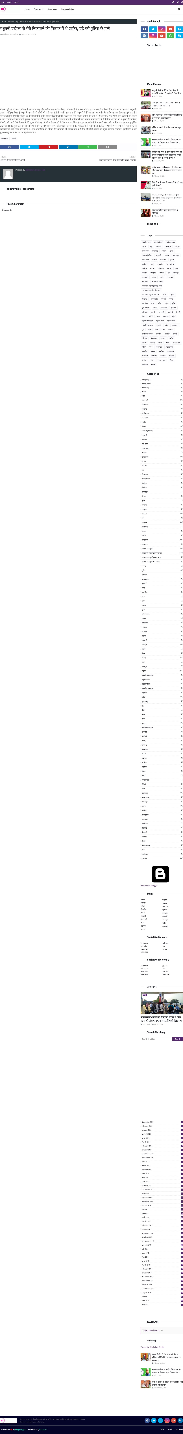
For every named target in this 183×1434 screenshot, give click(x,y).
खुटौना (172, 260)
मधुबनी (14, 138)
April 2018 (162, 1261)
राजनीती (167, 334)
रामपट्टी (175, 334)
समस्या (153, 351)
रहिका (149, 329)
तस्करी (162, 277)
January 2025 (162, 1130)
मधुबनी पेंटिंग (171, 321)
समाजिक (161, 351)
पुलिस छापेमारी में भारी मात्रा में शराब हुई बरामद (166, 129)
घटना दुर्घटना (170, 264)
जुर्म (169, 273)
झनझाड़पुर (145, 277)
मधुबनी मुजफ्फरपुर (147, 325)
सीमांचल (144, 360)
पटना (152, 303)
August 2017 (162, 1293)
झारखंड (154, 277)
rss (163, 946)
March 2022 (162, 1166)
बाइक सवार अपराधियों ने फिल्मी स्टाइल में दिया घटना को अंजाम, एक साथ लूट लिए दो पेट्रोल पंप (161, 1019)
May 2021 (162, 1178)
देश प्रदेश (144, 299)
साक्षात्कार (145, 356)
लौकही (167, 343)
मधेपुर (166, 325)
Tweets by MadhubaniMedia (152, 1347)
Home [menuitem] (27, 9)
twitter (165, 943)
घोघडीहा (152, 268)
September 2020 (162, 1190)
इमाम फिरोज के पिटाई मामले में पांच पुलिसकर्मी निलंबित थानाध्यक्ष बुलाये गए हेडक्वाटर (166, 1357)
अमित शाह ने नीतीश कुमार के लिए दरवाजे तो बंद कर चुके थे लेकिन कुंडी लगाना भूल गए (167, 170)
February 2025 (162, 1126)
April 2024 (162, 1138)
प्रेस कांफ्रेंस (164, 308)
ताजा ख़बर (145, 281)
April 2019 (162, 1217)
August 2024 (162, 1134)
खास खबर (163, 260)
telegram (144, 971)
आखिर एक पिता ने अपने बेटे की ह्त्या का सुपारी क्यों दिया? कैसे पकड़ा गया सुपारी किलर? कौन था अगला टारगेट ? (167, 155)
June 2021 (162, 1174)
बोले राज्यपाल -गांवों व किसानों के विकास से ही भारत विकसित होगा (167, 116)
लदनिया (171, 338)
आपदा (171, 251)
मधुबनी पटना (160, 321)
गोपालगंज (160, 264)
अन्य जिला (155, 251)
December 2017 (162, 1277)
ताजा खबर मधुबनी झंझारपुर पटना (152, 286)
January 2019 (162, 1229)
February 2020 (162, 1197)
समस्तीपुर (145, 351)
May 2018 (162, 1257)
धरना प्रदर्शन (154, 299)
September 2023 (162, 1154)
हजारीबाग (145, 364)
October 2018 (162, 1237)
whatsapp (144, 952)
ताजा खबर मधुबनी (157, 281)
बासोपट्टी (170, 312)
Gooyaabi (43, 1430)
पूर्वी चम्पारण (145, 308)
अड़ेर (151, 247)
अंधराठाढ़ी (159, 247)
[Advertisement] (162, 1062)
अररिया (164, 251)
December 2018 (162, 1233)
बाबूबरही (161, 312)
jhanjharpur (146, 242)
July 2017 (162, 1297)
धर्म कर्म (163, 299)
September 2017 (162, 1289)
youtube (144, 946)
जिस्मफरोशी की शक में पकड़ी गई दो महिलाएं (165, 211)
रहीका (156, 329)
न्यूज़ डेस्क (145, 303)
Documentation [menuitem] (67, 9)
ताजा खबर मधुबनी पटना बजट (151, 295)
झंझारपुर (175, 273)
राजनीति (158, 334)
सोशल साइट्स (162, 360)
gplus (164, 949)
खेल (152, 264)
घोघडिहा (144, 268)
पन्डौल (166, 303)
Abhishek (146, 1024)
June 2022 (162, 1162)
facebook (144, 943)
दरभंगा (165, 295)
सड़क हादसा (169, 347)
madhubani (158, 242)
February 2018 (162, 1269)
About (9, 2)
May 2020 (162, 1193)
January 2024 (162, 1150)
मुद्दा (143, 329)
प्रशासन (155, 308)
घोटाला (169, 268)
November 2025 (162, 1122)
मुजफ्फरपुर (175, 325)
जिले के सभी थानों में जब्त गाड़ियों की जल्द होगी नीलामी (167, 184)
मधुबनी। (158, 325)
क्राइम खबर (11, 21)
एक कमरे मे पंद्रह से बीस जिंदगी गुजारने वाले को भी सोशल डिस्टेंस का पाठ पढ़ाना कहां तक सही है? (167, 198)
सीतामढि (162, 356)
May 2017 (162, 1305)
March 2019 (162, 1221)
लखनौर (163, 338)
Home (2, 2)
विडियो (144, 347)
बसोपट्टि (153, 312)
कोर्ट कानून (176, 255)
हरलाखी (153, 364)
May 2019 (162, 1213)
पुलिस (173, 303)
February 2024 (162, 1146)
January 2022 (162, 1170)
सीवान (152, 360)
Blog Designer (20, 1430)
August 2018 (162, 1245)
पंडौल (159, 303)
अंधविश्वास (145, 251)
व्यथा (150, 347)
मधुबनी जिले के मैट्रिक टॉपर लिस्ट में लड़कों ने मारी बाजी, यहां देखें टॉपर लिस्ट (166, 92)
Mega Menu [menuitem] (52, 9)
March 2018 (162, 1265)
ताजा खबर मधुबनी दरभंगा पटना (151, 290)
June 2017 (162, 1301)
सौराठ (171, 360)
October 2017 (162, 1285)
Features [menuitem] (37, 9)
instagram (145, 949)
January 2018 (162, 1273)
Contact (16, 2)
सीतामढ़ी (171, 356)
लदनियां (144, 343)
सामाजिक (154, 356)
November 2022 (162, 1158)
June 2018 (162, 1253)
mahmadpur (170, 242)
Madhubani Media (152, 1330)
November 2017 (162, 1281)
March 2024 (162, 1142)
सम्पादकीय (170, 351)
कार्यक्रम (167, 255)
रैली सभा (144, 338)
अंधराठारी (168, 247)
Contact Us (179, 1430)
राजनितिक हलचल (147, 334)
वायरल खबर (176, 343)
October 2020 (162, 1186)
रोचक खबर (154, 338)
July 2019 (162, 1209)
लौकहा (160, 343)
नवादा (171, 299)
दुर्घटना (172, 295)
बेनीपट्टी (151, 316)
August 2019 (162, 1205)
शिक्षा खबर (159, 347)
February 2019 (162, 1225)
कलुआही (158, 255)
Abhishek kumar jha (10, 34)
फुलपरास (173, 308)
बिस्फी (178, 312)
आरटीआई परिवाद (147, 255)
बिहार (143, 316)
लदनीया (152, 343)
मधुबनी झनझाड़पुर (147, 321)
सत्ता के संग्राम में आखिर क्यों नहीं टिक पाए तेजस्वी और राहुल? (167, 1383)
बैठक (158, 316)
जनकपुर (144, 273)
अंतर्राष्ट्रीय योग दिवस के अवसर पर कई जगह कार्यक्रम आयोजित (166, 104)
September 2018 (162, 1241)
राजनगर (170, 329)
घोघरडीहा (161, 268)
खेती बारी (144, 264)
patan (144, 247)
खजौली (154, 260)
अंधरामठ (177, 247)
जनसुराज (153, 273)
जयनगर (162, 273)
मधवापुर (165, 316)
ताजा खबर (170, 277)
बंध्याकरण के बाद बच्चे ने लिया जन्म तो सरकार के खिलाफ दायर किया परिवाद (166, 141)
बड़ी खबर (144, 312)
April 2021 (162, 1182)
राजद (163, 329)
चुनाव (176, 268)
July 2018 (162, 1249)
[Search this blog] (156, 1039)
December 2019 (162, 1201)
